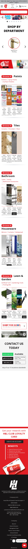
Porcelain (12, 129)
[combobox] (15, 12)
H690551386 (15, 265)
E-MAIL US (7, 362)
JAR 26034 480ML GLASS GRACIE (19, 210)
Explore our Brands (12, 6)
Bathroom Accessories (10, 182)
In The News (14, 537)
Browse (6, 76)
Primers (4, 80)
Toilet (3, 179)
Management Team (14, 528)
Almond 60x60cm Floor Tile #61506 (19, 157)
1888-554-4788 (11, 505)
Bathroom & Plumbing (14, 51)
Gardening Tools (17, 283)
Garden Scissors (24, 311)
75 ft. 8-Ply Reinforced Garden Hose (19, 314)
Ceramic (4, 129)
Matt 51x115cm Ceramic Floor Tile (4, 157)
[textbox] (15, 12)
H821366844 (15, 161)
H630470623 (5, 264)
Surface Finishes (8, 82)
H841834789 (20, 114)
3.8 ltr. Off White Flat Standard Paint (19, 110)
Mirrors (3, 232)
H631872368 (5, 314)
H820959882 (20, 161)
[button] (23, 6)
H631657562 (15, 210)
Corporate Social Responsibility (14, 535)
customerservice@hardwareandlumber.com (14, 509)
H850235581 (10, 115)
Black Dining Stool (9, 260)
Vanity (9, 179)
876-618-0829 (7, 358)
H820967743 (10, 162)
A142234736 (15, 318)
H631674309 (20, 213)
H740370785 (10, 215)
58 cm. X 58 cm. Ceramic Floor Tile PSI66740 (9, 158)
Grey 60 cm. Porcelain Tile (14, 157)
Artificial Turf (5, 283)
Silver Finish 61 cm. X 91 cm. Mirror (4, 261)
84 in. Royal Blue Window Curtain (14, 261)
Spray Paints (12, 80)
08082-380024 (13, 507)
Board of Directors (14, 526)
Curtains (11, 232)
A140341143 (20, 318)
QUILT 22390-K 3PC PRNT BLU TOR (19, 261)
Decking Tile (4, 311)
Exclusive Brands (14, 532)
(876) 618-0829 (14, 502)
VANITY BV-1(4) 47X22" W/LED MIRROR (9, 210)
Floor (18, 129)
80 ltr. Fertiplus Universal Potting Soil (14, 314)
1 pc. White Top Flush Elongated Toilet (4, 210)
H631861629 (10, 317)
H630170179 (10, 263)
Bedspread (19, 232)
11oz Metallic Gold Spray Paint (4, 111)
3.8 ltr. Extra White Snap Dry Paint (9, 111)
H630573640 (20, 265)
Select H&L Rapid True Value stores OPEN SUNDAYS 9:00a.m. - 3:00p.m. (14, 1)
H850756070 (5, 115)
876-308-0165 (7, 354)
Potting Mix (7, 285)
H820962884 (5, 161)
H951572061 (5, 215)
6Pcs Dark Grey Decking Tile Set (9, 313)
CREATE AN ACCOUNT (14, 442)
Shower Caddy (14, 208)
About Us (14, 524)
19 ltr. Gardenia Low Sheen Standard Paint (14, 111)
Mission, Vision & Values (14, 530)
